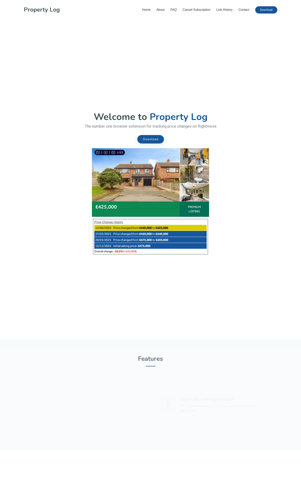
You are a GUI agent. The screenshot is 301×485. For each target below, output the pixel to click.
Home (146, 9)
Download (266, 9)
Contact (243, 9)
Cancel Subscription (196, 9)
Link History (224, 9)
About (160, 9)
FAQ (173, 9)
